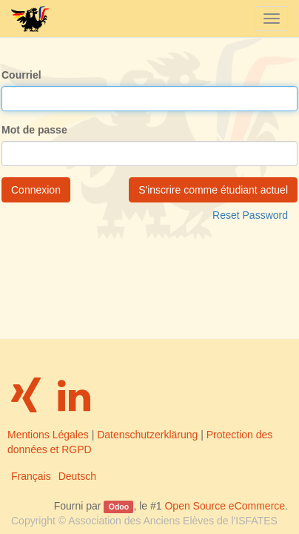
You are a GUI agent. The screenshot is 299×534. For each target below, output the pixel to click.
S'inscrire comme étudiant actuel (213, 190)
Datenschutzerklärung (147, 435)
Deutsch (77, 476)
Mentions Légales (48, 435)
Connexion (36, 190)
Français (31, 476)
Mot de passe (34, 130)
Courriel (21, 75)
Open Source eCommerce (224, 506)
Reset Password (250, 215)
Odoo (119, 506)
